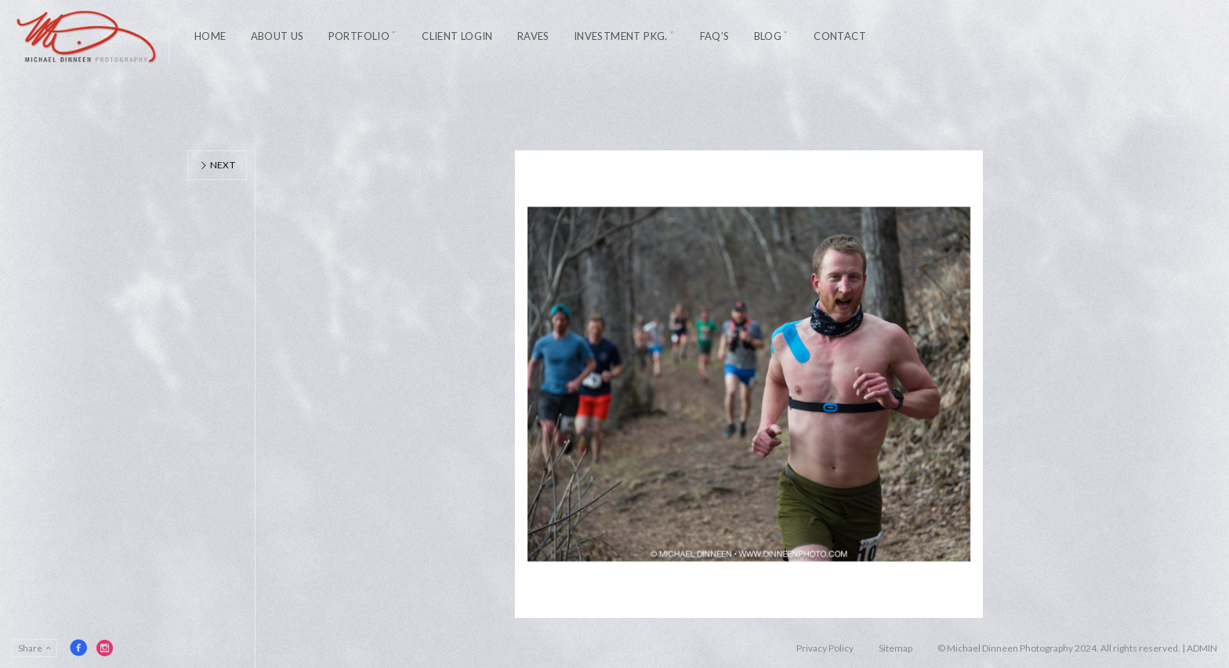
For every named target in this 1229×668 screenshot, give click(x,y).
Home (210, 36)
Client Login (457, 36)
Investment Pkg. (621, 36)
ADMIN (1202, 648)
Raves (533, 36)
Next (217, 165)
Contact (840, 36)
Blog (768, 36)
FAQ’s (715, 36)
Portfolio (359, 36)
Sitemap (895, 648)
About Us (277, 36)
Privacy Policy (825, 648)
